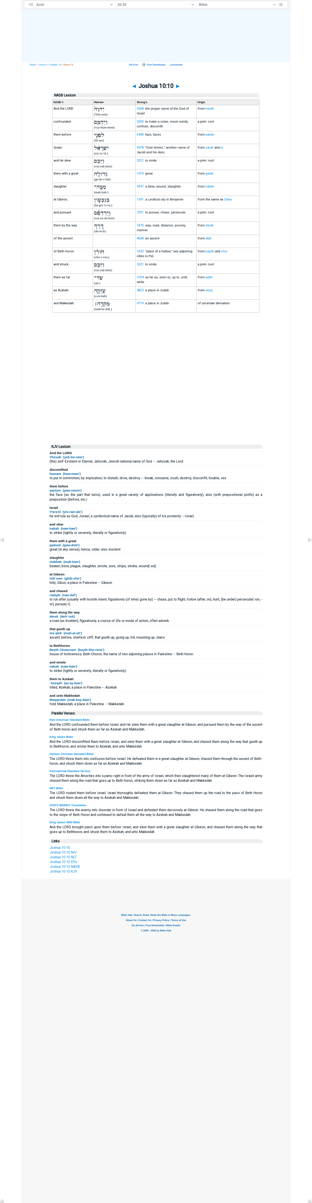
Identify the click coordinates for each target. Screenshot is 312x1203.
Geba (228, 199)
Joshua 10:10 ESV (63, 862)
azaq (209, 290)
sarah (210, 147)
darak (209, 225)
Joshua (42, 64)
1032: (140, 251)
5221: (140, 160)
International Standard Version (70, 771)
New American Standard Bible (69, 719)
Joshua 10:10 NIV (63, 852)
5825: (140, 290)
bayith (210, 251)
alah (208, 238)
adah (209, 277)
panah (210, 134)
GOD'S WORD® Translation (68, 805)
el (222, 147)
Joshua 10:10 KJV (63, 871)
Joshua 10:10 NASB (65, 867)
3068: (140, 109)
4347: (140, 186)
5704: (140, 277)
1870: (140, 225)
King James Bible (61, 736)
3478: (140, 147)
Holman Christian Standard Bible (72, 754)
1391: (140, 199)
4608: (140, 238)
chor (224, 251)
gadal (209, 173)
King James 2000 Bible (65, 822)
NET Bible (56, 788)
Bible (32, 64)
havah (210, 109)
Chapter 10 (55, 64)
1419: (140, 173)
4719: (140, 303)
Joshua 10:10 (60, 848)
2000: (140, 121)
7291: (140, 212)
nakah (210, 186)
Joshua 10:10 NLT (63, 857)
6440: (140, 134)
